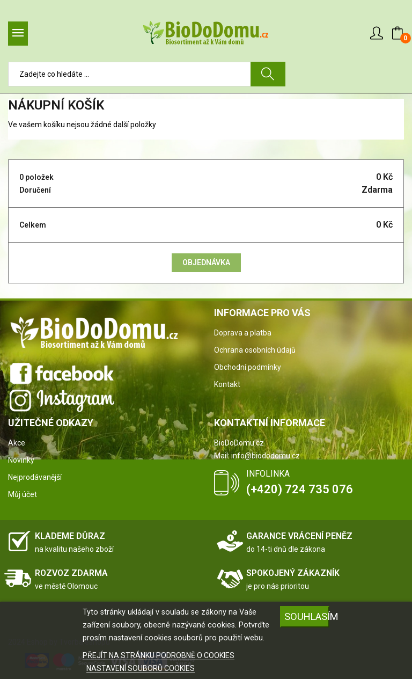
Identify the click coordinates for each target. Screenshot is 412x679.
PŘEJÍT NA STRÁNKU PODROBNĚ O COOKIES (158, 655)
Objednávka (206, 262)
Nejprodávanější (35, 477)
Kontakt (227, 384)
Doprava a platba (242, 332)
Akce (16, 443)
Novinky (21, 460)
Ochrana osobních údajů (255, 350)
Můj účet (22, 494)
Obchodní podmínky (247, 367)
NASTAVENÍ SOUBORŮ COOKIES (140, 668)
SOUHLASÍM (306, 616)
